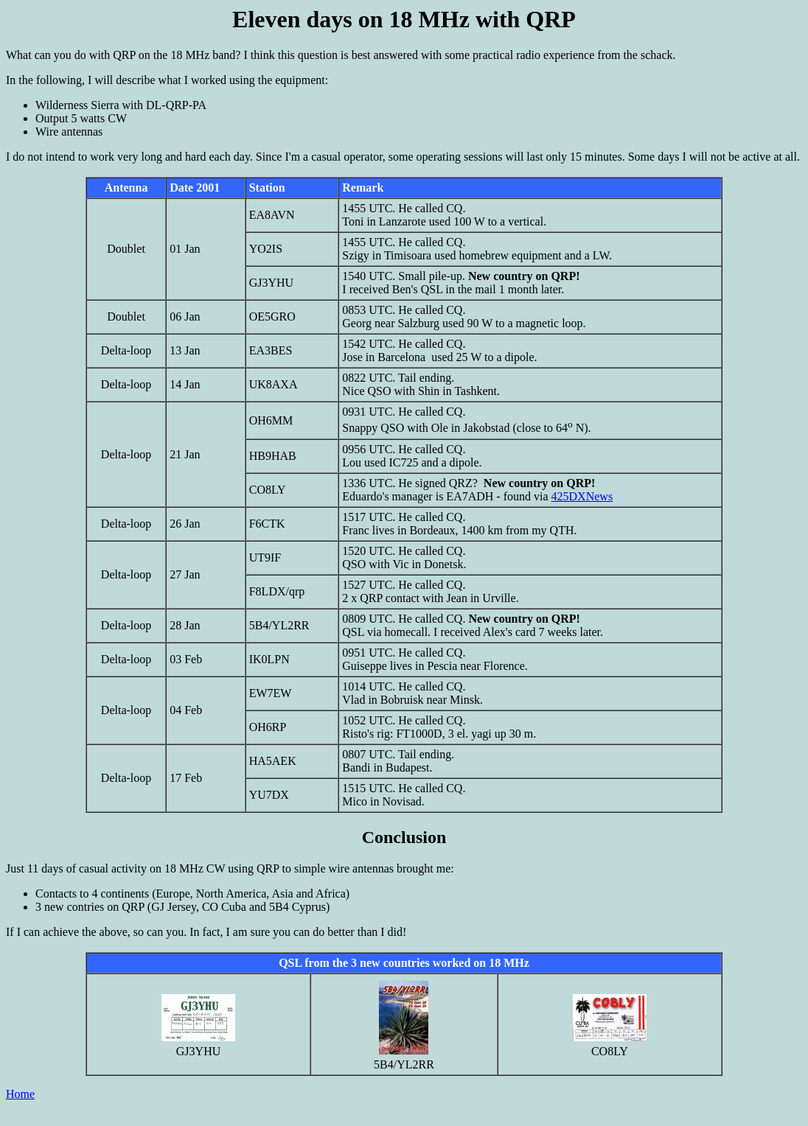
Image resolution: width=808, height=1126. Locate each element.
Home (20, 1094)
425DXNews (582, 496)
